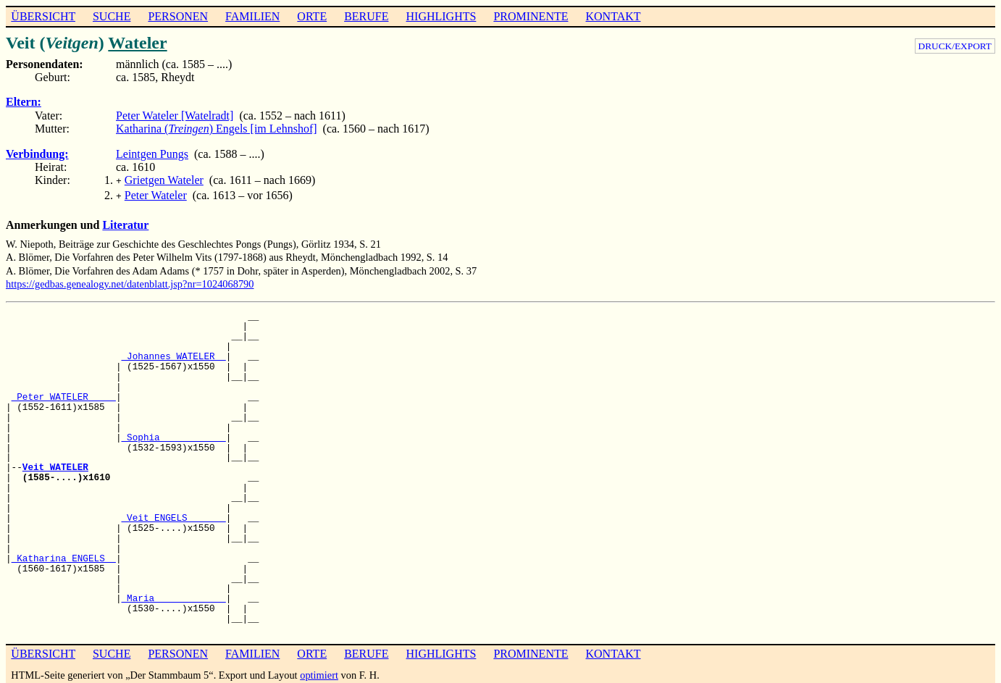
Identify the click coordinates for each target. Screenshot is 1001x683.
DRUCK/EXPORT (955, 46)
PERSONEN (178, 16)
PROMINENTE (530, 16)
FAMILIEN (252, 16)
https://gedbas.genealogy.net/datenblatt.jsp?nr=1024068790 (130, 281)
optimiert (319, 672)
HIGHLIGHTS (441, 16)
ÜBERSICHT (43, 16)
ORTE (312, 16)
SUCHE (111, 16)
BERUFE (366, 16)
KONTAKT (612, 16)
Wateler (137, 42)
